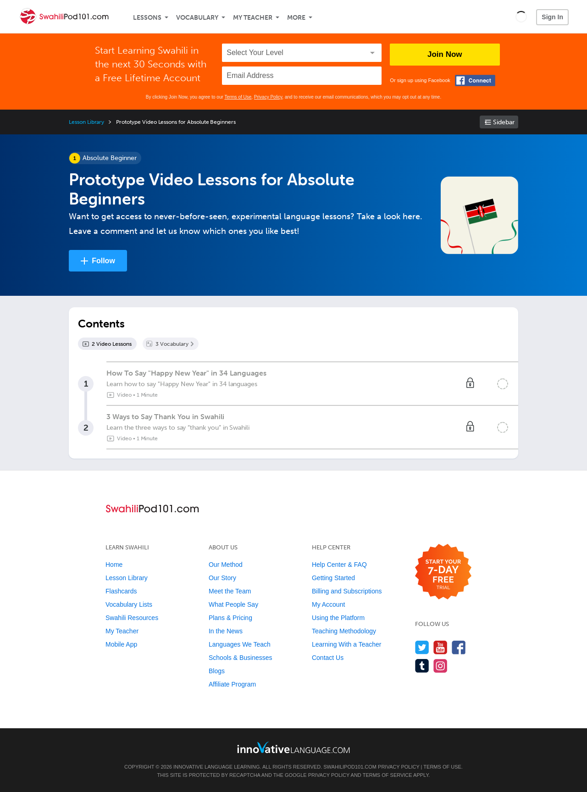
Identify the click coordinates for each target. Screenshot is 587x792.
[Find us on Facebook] (459, 647)
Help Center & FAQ (339, 564)
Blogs (217, 671)
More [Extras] (296, 18)
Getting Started (333, 578)
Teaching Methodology (344, 631)
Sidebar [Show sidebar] (504, 122)
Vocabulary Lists (128, 604)
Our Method (226, 564)
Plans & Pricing (230, 617)
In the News (226, 631)
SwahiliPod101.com (350, 767)
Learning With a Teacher (347, 644)
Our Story (222, 578)
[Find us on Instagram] (440, 666)
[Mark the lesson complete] (502, 383)
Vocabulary (197, 18)
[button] (521, 16)
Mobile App (121, 644)
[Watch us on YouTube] (440, 647)
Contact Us (327, 657)
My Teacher (252, 18)
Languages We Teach (240, 644)
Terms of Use (237, 97)
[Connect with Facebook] (475, 80)
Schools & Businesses (240, 657)
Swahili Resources (131, 617)
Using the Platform (338, 617)
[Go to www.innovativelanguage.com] (293, 747)
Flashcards (121, 591)
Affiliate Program (232, 684)
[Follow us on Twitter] (422, 647)
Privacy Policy (268, 97)
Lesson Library (86, 122)
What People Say (233, 604)
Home (113, 564)
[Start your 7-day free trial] (443, 572)
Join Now (444, 54)
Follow (103, 261)
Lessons (147, 18)
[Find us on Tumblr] (422, 666)
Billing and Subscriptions (347, 591)
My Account (328, 604)
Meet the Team (230, 591)
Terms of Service (387, 775)
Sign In (552, 17)
